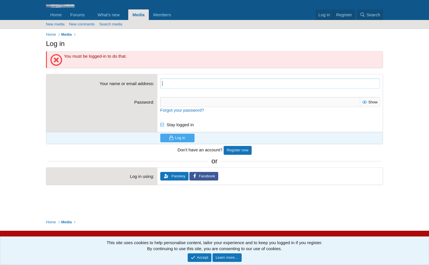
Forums (77, 14)
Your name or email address (126, 83)
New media (55, 24)
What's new (109, 14)
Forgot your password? (182, 110)
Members (162, 14)
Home (56, 14)
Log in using (141, 176)
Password (143, 102)
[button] (89, 14)
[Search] (370, 14)
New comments (82, 24)
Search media (110, 24)
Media (139, 14)
